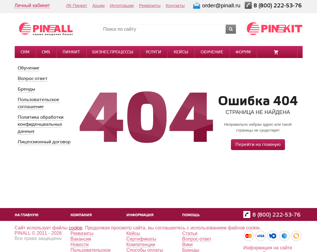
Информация (140, 215)
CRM (25, 52)
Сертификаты (141, 238)
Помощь (190, 215)
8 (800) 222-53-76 (278, 5)
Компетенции (140, 244)
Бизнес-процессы (112, 52)
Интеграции (122, 5)
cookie (75, 227)
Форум (243, 52)
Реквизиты (150, 5)
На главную (26, 215)
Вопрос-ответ (196, 238)
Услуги (153, 52)
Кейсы (181, 52)
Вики (187, 244)
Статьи (189, 233)
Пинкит (71, 52)
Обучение (212, 52)
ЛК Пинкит (76, 5)
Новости (80, 244)
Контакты (175, 5)
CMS (46, 52)
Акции (98, 5)
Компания (81, 215)
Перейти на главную (258, 144)
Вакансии (81, 238)
